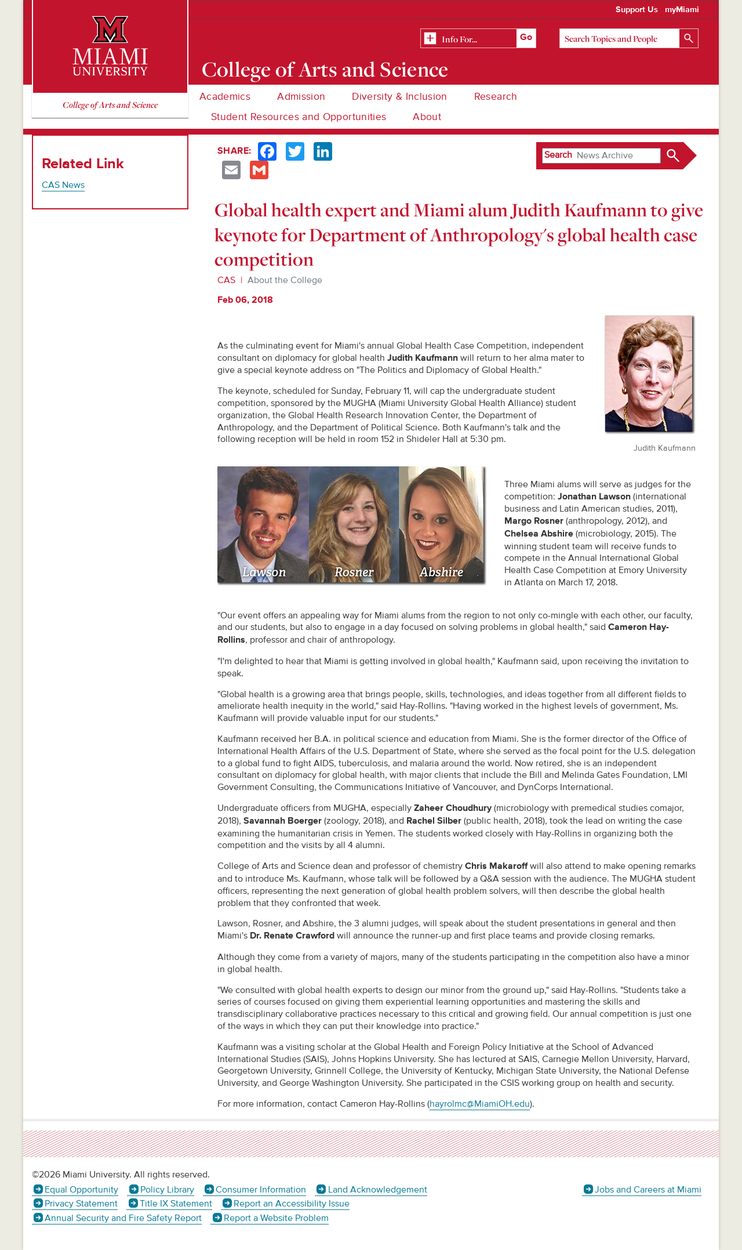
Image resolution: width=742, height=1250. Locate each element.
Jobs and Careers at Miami (648, 1189)
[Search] (629, 38)
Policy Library (167, 1189)
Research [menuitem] (496, 96)
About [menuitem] (427, 117)
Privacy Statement (81, 1203)
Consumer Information (261, 1189)
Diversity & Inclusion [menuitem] (399, 96)
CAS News (63, 185)
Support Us (637, 10)
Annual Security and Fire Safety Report (123, 1218)
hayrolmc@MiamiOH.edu (480, 1104)
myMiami (682, 10)
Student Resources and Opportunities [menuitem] (298, 117)
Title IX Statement (176, 1203)
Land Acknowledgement (377, 1189)
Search (558, 155)
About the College (285, 280)
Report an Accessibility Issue (292, 1203)
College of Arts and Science (325, 69)
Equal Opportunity (81, 1189)
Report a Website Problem (276, 1218)
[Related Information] (478, 39)
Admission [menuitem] (301, 96)
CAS (226, 280)
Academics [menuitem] (224, 96)
